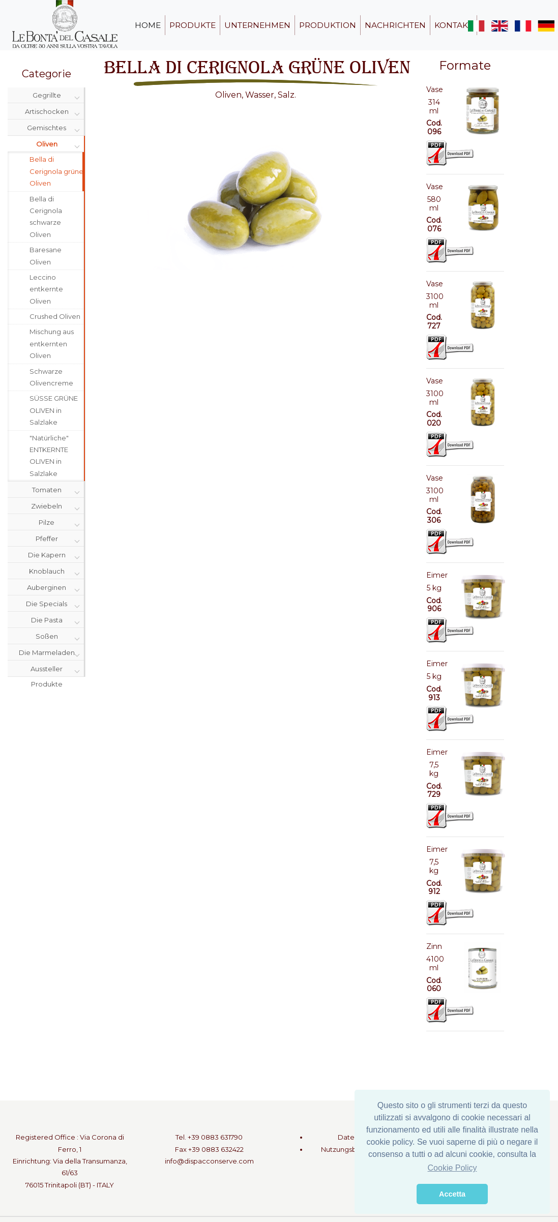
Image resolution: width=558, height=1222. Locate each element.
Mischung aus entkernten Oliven (52, 343)
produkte (192, 25)
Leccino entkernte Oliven (46, 289)
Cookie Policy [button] (452, 1168)
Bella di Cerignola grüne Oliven (56, 171)
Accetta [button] (452, 1194)
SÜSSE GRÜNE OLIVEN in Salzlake (54, 410)
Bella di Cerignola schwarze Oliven (46, 217)
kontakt (453, 25)
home (148, 25)
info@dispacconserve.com (209, 1161)
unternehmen (257, 25)
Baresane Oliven (46, 255)
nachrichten (395, 25)
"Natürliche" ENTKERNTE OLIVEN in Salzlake (49, 456)
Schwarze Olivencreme (51, 377)
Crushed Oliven (55, 316)
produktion (327, 25)
